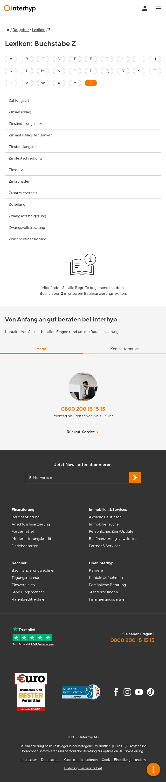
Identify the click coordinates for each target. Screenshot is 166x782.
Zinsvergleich (23, 585)
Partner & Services (104, 546)
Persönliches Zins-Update (111, 531)
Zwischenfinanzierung (27, 239)
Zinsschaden (19, 181)
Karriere (96, 570)
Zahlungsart (19, 100)
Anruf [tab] (42, 349)
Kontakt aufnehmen (106, 577)
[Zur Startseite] (7, 28)
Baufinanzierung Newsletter (113, 538)
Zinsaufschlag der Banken (31, 135)
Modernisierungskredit (31, 538)
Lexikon (38, 29)
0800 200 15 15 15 (83, 409)
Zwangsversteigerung (27, 216)
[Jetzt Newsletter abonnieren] (135, 477)
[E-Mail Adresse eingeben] (83, 477)
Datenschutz (50, 759)
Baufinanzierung (26, 517)
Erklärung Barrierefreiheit (83, 768)
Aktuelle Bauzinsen (105, 517)
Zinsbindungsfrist (24, 146)
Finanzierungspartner (107, 599)
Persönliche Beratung (107, 585)
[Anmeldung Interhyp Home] (145, 8)
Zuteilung (17, 204)
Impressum (29, 759)
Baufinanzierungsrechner (33, 570)
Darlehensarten (25, 546)
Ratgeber (21, 29)
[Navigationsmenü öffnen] (158, 8)
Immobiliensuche (104, 524)
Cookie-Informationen (81, 759)
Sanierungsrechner (28, 592)
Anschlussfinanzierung (31, 524)
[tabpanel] (83, 402)
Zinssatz (16, 170)
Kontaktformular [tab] (124, 349)
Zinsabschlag (20, 112)
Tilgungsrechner (26, 577)
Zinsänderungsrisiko (26, 123)
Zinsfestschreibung (25, 158)
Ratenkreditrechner (29, 599)
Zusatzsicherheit (23, 193)
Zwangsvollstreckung (27, 227)
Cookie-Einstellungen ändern (124, 759)
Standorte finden (103, 592)
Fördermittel (23, 531)
